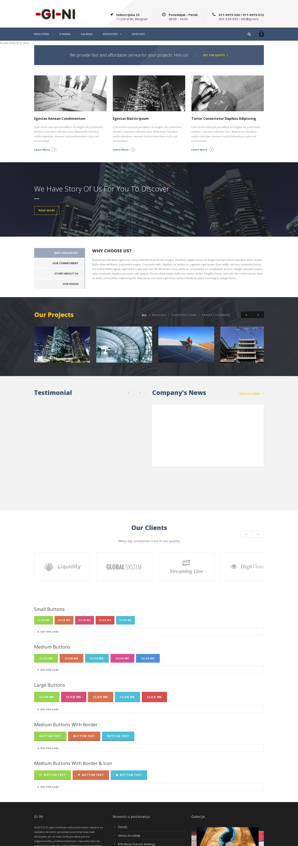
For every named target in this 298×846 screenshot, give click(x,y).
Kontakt (138, 34)
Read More (46, 210)
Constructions (184, 315)
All (144, 315)
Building (159, 315)
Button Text (50, 690)
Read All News (251, 391)
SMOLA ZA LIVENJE (129, 790)
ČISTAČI (122, 781)
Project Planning (216, 315)
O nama (64, 34)
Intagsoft (258, 840)
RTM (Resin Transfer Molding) (136, 798)
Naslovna (41, 34)
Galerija (87, 34)
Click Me (43, 574)
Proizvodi (110, 34)
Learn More (45, 149)
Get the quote (215, 55)
